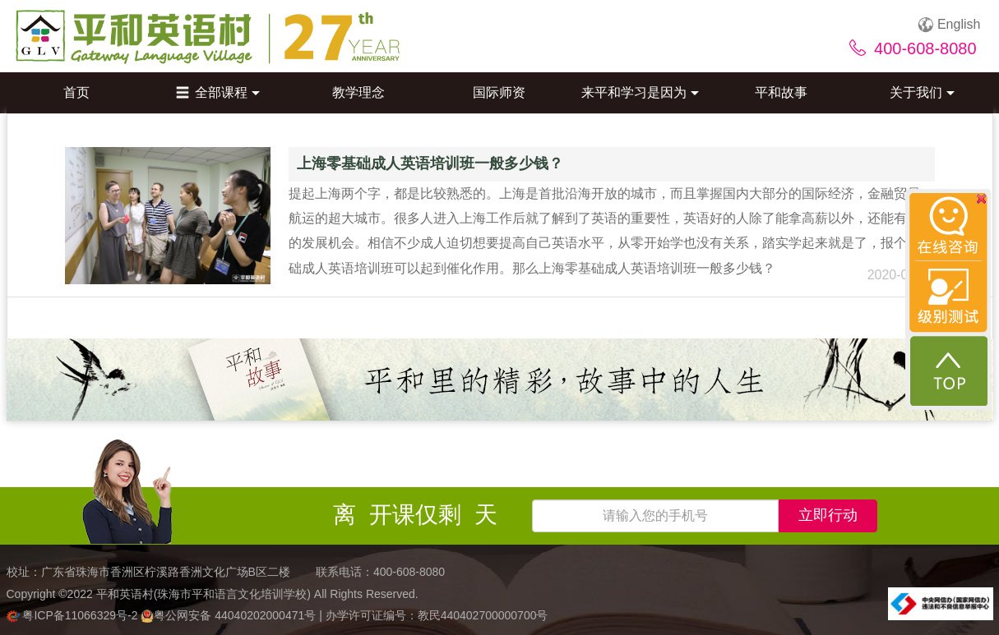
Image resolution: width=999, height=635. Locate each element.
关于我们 (922, 92)
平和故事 (781, 92)
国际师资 (499, 92)
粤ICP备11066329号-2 (74, 615)
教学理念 (358, 92)
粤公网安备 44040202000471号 (230, 615)
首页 (76, 92)
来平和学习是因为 (640, 92)
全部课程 (218, 92)
